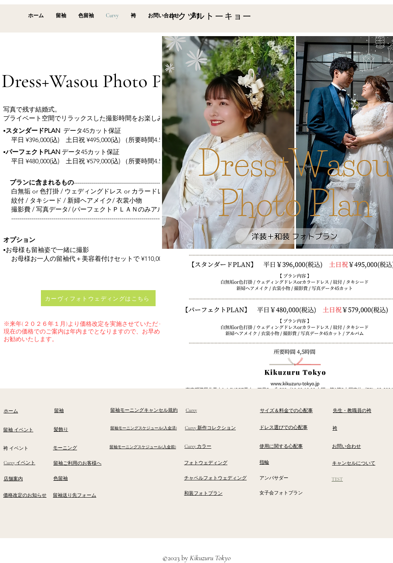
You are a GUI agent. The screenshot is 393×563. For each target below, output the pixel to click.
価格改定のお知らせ (25, 495)
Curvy (191, 410)
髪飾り (61, 429)
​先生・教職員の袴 (352, 410)
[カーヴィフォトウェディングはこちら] (98, 298)
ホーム (11, 411)
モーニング (65, 448)
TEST (337, 479)
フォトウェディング (205, 462)
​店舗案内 (13, 479)
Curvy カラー (197, 446)
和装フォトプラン (203, 493)
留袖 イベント (18, 430)
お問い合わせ (346, 446)
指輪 (264, 462)
